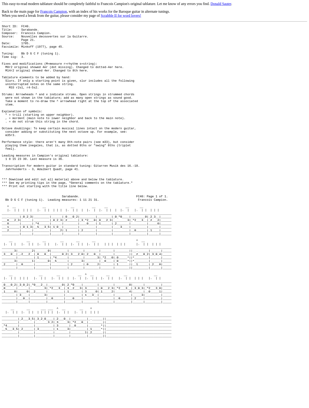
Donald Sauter (220, 4)
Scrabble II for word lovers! (121, 15)
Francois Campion (53, 11)
